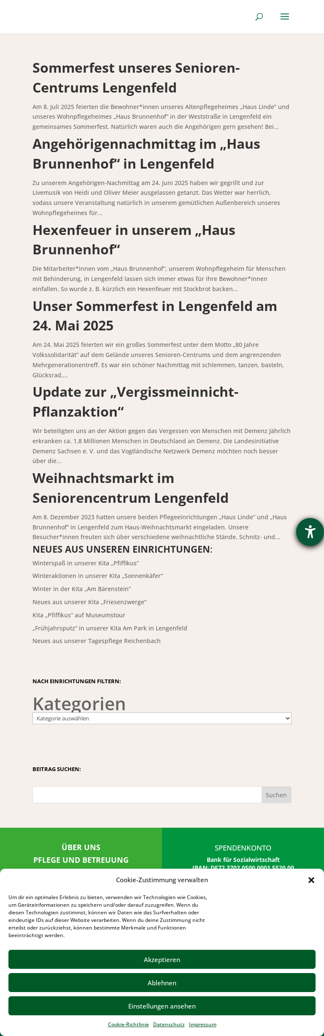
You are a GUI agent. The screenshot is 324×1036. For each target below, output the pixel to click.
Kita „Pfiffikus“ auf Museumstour (78, 615)
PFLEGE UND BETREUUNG (81, 860)
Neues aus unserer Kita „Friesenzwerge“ (89, 602)
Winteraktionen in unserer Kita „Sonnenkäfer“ (97, 576)
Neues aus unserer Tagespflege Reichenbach (96, 641)
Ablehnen (162, 983)
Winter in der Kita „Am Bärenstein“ (81, 589)
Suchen (276, 795)
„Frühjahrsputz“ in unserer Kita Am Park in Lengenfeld (109, 628)
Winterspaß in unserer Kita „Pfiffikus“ (85, 563)
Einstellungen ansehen (162, 1006)
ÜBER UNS (81, 847)
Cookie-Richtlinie (128, 1024)
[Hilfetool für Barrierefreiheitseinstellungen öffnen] (310, 532)
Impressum (202, 1024)
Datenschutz (169, 1024)
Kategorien (79, 703)
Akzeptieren (162, 959)
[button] (311, 880)
